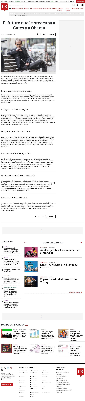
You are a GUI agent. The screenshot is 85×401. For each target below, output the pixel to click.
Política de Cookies (61, 388)
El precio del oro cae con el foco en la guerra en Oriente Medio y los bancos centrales (48, 350)
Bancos (6, 300)
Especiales (33, 380)
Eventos (44, 380)
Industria (72, 329)
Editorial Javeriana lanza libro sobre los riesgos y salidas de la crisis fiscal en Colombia (20, 350)
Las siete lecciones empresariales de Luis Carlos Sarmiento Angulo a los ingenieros (12, 280)
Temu (11, 15)
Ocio (43, 388)
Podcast (21, 392)
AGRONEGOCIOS (47, 8)
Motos (40, 13)
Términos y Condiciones (62, 382)
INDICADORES (75, 8)
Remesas (28, 13)
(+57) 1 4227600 (5, 378)
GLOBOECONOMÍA (37, 8)
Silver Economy (65, 13)
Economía (44, 376)
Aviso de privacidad (61, 380)
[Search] (72, 5)
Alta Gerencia (34, 370)
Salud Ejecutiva (46, 392)
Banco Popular (55, 13)
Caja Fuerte (33, 372)
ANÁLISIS (54, 8)
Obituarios (33, 388)
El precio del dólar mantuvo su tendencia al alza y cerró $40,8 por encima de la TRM (12, 262)
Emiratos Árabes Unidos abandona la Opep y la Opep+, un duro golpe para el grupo (10, 293)
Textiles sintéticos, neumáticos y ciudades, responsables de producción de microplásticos (76, 351)
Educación (6, 276)
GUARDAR (50, 34)
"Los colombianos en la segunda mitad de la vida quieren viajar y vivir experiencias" (11, 305)
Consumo (21, 376)
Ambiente (72, 344)
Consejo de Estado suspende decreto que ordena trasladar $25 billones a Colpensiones (12, 250)
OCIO (31, 8)
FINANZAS (14, 8)
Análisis (44, 370)
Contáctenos (59, 378)
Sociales (21, 396)
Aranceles (73, 13)
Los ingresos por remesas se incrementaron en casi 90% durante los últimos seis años (48, 335)
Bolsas (6, 257)
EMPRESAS (26, 8)
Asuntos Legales (23, 372)
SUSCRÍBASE (80, 1)
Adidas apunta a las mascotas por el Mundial (60, 251)
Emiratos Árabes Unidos (10, 287)
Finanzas (21, 382)
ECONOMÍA (20, 8)
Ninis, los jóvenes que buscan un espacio (59, 266)
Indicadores (22, 386)
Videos (32, 396)
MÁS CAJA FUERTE (74, 292)
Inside (43, 386)
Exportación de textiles (21, 15)
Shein (79, 13)
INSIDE (81, 8)
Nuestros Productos (61, 376)
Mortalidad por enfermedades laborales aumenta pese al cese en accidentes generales (76, 336)
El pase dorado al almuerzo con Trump (58, 281)
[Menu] (10, 8)
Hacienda (43, 329)
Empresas (21, 380)
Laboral (6, 246)
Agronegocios (23, 370)
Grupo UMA (46, 13)
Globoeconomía (46, 382)
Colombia (34, 13)
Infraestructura (34, 386)
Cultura (15, 344)
